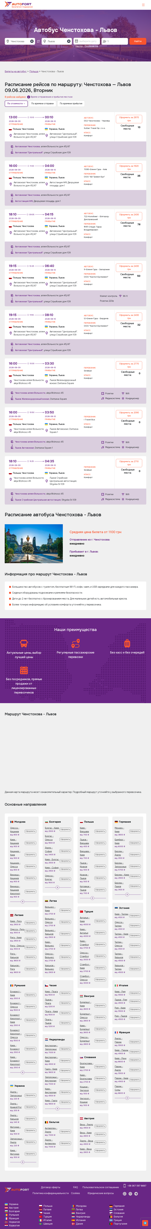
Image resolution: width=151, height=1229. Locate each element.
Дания (79, 1223)
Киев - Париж (121, 1050)
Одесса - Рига (17, 929)
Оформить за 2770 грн (129, 365)
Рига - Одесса (17, 945)
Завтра (79, 46)
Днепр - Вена (86, 1141)
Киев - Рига (16, 921)
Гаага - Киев (51, 1069)
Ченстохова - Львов (52, 71)
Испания (81, 1220)
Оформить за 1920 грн (129, 167)
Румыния (14, 1214)
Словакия (119, 1213)
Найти (138, 41)
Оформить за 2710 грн (129, 463)
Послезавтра (91, 46)
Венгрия (80, 1213)
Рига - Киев (16, 937)
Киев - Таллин (121, 914)
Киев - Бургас (52, 859)
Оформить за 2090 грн (129, 414)
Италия (47, 1220)
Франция (14, 1218)
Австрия (13, 1207)
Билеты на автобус (16, 71)
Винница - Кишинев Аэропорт (15, 890)
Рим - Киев (120, 1008)
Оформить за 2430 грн (129, 216)
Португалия (120, 1223)
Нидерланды (83, 1216)
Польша (33, 71)
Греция (118, 1220)
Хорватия (14, 1225)
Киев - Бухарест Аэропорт (15, 1061)
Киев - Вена (86, 1149)
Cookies (75, 1193)
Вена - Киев (86, 1132)
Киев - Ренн (120, 1058)
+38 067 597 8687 (137, 1186)
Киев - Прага (51, 991)
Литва (79, 1209)
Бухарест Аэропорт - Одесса (16, 1034)
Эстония (118, 1209)
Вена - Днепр (86, 1124)
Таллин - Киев (121, 934)
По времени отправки (42, 103)
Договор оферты (50, 1187)
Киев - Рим (120, 991)
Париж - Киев (121, 1078)
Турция (47, 1216)
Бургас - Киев (52, 828)
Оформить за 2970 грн (129, 119)
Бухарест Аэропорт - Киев (16, 1018)
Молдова (81, 1206)
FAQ (75, 1187)
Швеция (47, 1223)
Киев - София (52, 867)
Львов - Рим (121, 999)
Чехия (46, 1213)
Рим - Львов (121, 1016)
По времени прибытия (71, 103)
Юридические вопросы (101, 1193)
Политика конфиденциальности (50, 1193)
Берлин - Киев (122, 874)
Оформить (30, 831)
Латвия (47, 1209)
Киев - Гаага (51, 1100)
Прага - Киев (51, 1011)
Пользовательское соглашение (100, 1187)
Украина (13, 1204)
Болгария (14, 1211)
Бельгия (118, 1216)
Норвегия (14, 1222)
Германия (119, 1206)
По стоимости (16, 103)
